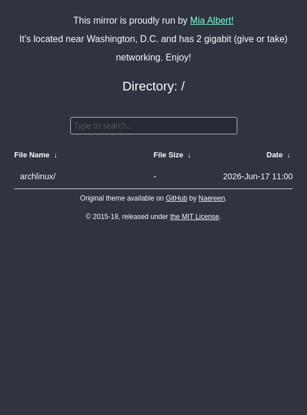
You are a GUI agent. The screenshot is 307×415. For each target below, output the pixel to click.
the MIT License (194, 217)
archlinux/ (38, 176)
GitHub (176, 198)
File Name (32, 154)
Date (275, 154)
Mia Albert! (212, 20)
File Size (169, 154)
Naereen (212, 198)
